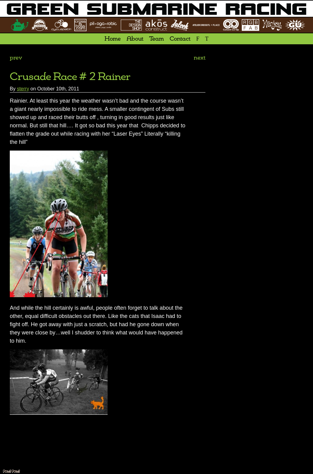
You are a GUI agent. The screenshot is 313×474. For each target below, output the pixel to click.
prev (16, 58)
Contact (180, 39)
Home (113, 39)
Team (156, 39)
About (135, 39)
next (199, 58)
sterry (23, 88)
